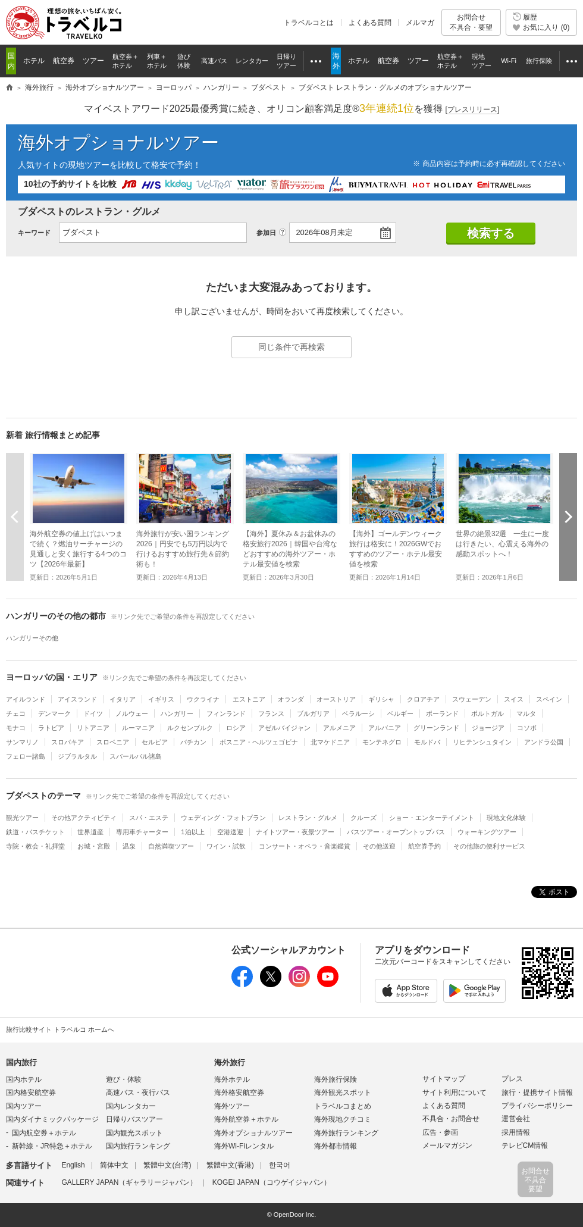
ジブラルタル (77, 756)
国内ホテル (24, 1079)
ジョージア (488, 727)
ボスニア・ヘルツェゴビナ (259, 742)
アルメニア (339, 727)
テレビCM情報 (524, 1145)
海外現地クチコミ (342, 1119)
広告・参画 (440, 1132)
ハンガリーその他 (32, 637)
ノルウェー (131, 713)
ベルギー (400, 713)
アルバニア (384, 727)
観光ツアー (22, 817)
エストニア (249, 699)
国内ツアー (24, 1106)
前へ (15, 516)
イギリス (161, 699)
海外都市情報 (335, 1146)
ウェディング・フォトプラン (223, 817)
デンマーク (54, 713)
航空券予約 (424, 846)
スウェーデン (471, 699)
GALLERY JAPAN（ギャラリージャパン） (129, 1182)
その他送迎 (379, 846)
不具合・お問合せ (450, 1119)
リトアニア (93, 727)
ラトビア (51, 727)
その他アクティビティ (84, 817)
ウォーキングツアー (486, 831)
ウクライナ (203, 699)
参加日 (266, 232)
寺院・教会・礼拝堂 (35, 846)
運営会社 (515, 1119)
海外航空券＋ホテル (246, 1119)
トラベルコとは (309, 22)
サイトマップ (443, 1079)
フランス (271, 713)
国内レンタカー (131, 1106)
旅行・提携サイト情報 (537, 1092)
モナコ (16, 727)
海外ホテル (232, 1079)
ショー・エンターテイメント (431, 817)
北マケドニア (330, 742)
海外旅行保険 (335, 1079)
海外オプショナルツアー (118, 142)
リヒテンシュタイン (482, 742)
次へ (568, 516)
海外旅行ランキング (346, 1133)
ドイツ (93, 713)
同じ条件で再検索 (291, 347)
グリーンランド (436, 727)
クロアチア (423, 699)
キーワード (34, 232)
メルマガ (420, 22)
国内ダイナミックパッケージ (52, 1119)
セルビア (155, 742)
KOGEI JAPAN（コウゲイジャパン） (271, 1182)
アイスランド (77, 699)
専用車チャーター (142, 831)
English (72, 1165)
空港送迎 (230, 831)
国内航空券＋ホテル (44, 1133)
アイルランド (25, 699)
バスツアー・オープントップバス (396, 831)
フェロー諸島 (25, 756)
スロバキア (67, 742)
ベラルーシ (358, 713)
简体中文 (114, 1165)
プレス (512, 1079)
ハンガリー (177, 713)
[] (473, 109)
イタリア (122, 699)
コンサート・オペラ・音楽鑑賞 (304, 846)
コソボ (527, 727)
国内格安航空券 (31, 1092)
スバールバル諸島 (135, 756)
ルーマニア (138, 727)
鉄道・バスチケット (35, 831)
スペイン (549, 699)
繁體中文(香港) (230, 1165)
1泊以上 (192, 831)
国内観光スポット (134, 1133)
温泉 (129, 846)
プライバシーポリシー (537, 1105)
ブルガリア (313, 713)
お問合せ (471, 22)
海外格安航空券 (239, 1092)
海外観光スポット (342, 1092)
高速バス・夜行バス (138, 1092)
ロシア (236, 727)
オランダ (291, 699)
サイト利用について (454, 1092)
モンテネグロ (382, 742)
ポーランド (442, 713)
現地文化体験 (506, 817)
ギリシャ (381, 699)
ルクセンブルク (190, 727)
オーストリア (336, 699)
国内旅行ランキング (138, 1146)
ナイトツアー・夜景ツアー (295, 831)
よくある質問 (370, 22)
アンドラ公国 (543, 742)
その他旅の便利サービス (489, 846)
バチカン (193, 742)
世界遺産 (90, 831)
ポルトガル (487, 713)
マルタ (526, 713)
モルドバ (427, 742)
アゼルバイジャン (284, 727)
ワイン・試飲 (226, 846)
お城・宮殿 (93, 846)
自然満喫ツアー (171, 846)
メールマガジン (447, 1145)
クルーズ (363, 817)
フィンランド (226, 713)
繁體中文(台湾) (167, 1165)
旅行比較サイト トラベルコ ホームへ (60, 1029)
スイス (514, 699)
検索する (491, 233)
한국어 (279, 1165)
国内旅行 (21, 1062)
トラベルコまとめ (342, 1106)
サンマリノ (22, 742)
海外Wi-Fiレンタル (244, 1146)
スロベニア (112, 742)
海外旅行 (229, 1062)
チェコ (16, 713)
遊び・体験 (124, 1079)
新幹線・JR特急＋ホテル (52, 1146)
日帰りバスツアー (134, 1119)
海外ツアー (232, 1106)
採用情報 (515, 1132)
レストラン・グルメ (307, 817)
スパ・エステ (148, 817)
